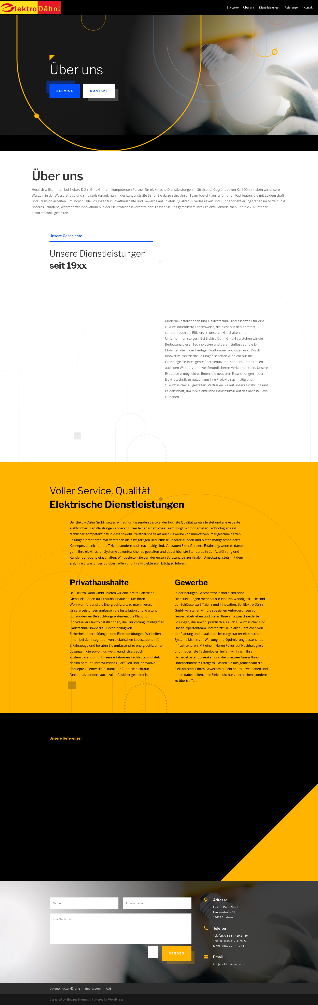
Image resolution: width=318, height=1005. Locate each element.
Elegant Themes (78, 999)
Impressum (93, 988)
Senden (177, 953)
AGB (109, 988)
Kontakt (99, 91)
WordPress (115, 999)
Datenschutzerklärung (64, 988)
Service (64, 91)
